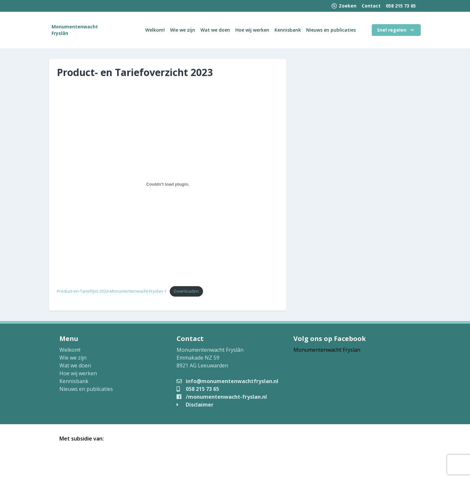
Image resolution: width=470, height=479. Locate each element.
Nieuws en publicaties (331, 30)
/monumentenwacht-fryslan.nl (222, 396)
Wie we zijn (182, 30)
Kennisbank (287, 30)
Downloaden (186, 291)
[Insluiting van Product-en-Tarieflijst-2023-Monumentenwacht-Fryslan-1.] (168, 184)
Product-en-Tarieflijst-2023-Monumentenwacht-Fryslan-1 (111, 291)
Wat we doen (215, 30)
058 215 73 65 (401, 6)
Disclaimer (195, 404)
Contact (371, 6)
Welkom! (155, 30)
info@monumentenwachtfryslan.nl (227, 381)
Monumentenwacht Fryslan (326, 349)
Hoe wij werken (252, 30)
